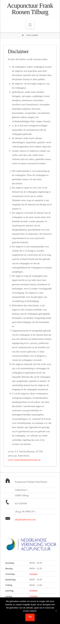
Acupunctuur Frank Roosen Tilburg (30, 8)
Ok (30, 616)
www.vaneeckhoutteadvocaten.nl (24, 459)
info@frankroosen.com (25, 519)
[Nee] (56, 610)
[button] (30, 25)
